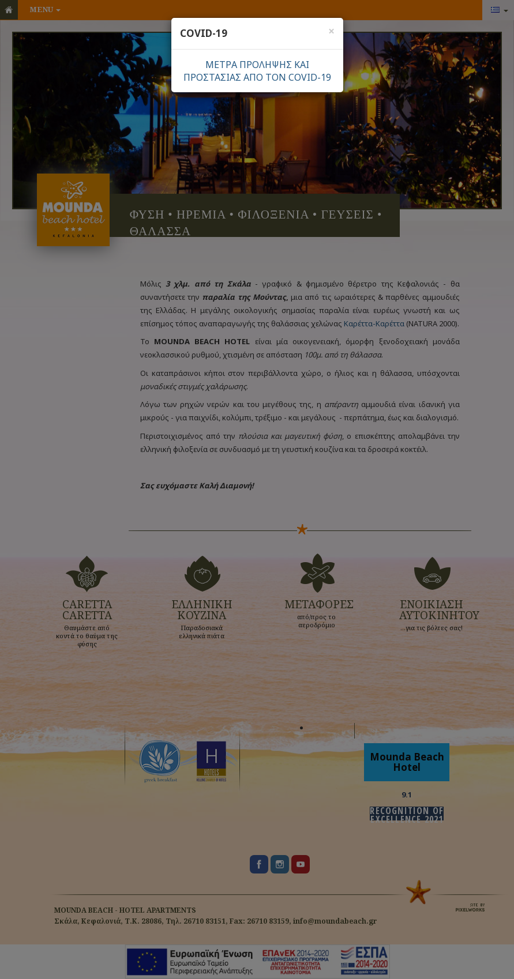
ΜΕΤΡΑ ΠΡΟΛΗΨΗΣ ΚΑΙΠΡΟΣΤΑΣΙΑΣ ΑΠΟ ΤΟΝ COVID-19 (257, 71)
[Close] (331, 31)
